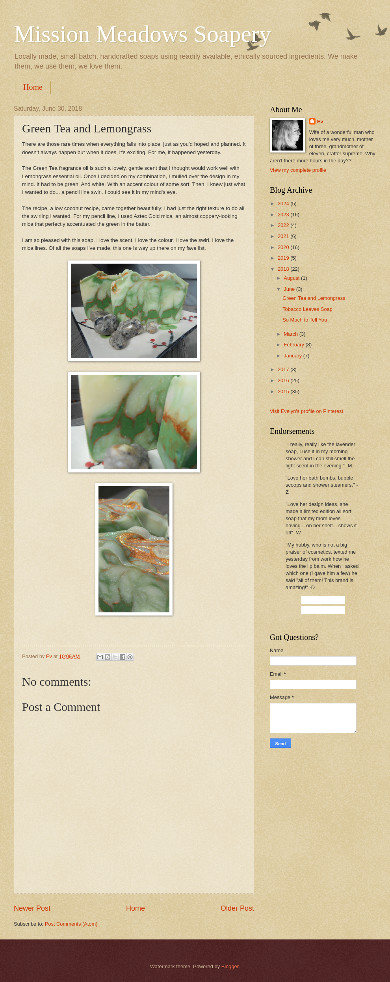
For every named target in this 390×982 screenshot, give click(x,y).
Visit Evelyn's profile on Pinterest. (307, 411)
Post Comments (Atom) (71, 924)
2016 (284, 380)
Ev (320, 122)
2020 (284, 247)
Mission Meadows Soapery (142, 34)
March (291, 334)
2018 (284, 269)
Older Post (237, 908)
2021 (284, 236)
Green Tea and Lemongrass (313, 298)
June (290, 289)
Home (33, 87)
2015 (284, 391)
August (292, 278)
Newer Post (32, 908)
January (293, 356)
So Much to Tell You (304, 320)
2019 (284, 258)
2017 (284, 369)
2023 (284, 215)
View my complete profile (298, 170)
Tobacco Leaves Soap (307, 309)
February (294, 345)
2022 (284, 225)
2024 (284, 203)
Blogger (230, 966)
